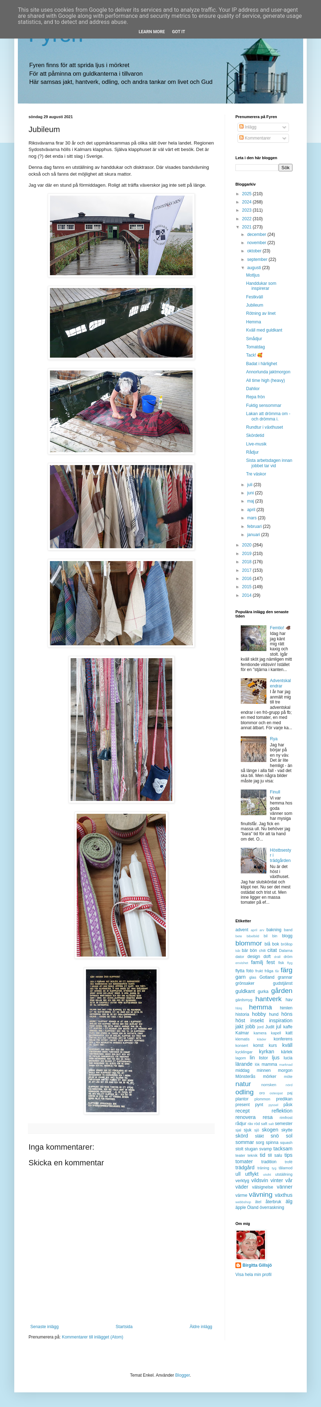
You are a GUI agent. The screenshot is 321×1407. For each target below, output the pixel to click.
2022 (247, 218)
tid (262, 1155)
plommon (262, 1099)
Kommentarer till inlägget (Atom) (92, 1337)
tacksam (282, 1148)
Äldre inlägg (201, 1326)
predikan (284, 1098)
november (257, 242)
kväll (287, 1045)
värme (241, 1195)
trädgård (245, 1167)
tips (288, 1155)
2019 (247, 553)
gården (281, 990)
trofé (288, 1162)
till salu (275, 1155)
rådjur (240, 1123)
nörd (289, 1085)
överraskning (272, 1207)
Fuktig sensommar (263, 405)
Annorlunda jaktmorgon (268, 371)
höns (286, 1014)
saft (264, 1123)
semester (283, 1123)
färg (286, 970)
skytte (286, 1130)
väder (241, 1187)
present (242, 1104)
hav (289, 999)
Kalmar (242, 1032)
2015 (247, 586)
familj (257, 962)
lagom (240, 1058)
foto (250, 970)
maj (251, 501)
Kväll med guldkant (264, 330)
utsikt (267, 1174)
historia (242, 1014)
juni (251, 492)
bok (275, 944)
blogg (287, 935)
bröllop (286, 944)
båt (237, 951)
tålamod (285, 1168)
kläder (261, 1039)
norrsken (268, 1085)
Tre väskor (256, 473)
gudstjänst (282, 983)
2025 (247, 193)
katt (289, 1032)
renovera (245, 1117)
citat (272, 950)
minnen (264, 1070)
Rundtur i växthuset (264, 427)
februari (255, 526)
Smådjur (254, 338)
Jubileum (254, 305)
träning (263, 1168)
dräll (277, 957)
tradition (269, 1161)
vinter (276, 1180)
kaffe (287, 1026)
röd (257, 1123)
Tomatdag (255, 346)
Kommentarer (255, 138)
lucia (288, 1057)
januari (254, 534)
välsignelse (262, 1187)
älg (289, 1201)
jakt (239, 1026)
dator (239, 956)
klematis (242, 1039)
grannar (285, 977)
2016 (247, 578)
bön (253, 950)
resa (267, 1117)
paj (289, 1093)
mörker (269, 1076)
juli (250, 484)
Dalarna (285, 950)
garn (240, 977)
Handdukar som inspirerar (261, 286)
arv (261, 930)
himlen (286, 1007)
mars (252, 517)
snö (275, 1136)
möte (288, 1076)
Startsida (124, 1326)
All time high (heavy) (265, 380)
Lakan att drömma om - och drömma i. (268, 416)
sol (289, 1136)
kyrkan (266, 1051)
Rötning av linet (261, 313)
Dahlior (253, 388)
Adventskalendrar (280, 683)
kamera (260, 1033)
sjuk (247, 1130)
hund (274, 1014)
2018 (247, 561)
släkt (259, 1136)
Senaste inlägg (44, 1326)
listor (263, 1057)
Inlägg (247, 127)
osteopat (276, 1093)
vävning (260, 1194)
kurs (273, 1045)
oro (262, 1093)
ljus (276, 1057)
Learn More (152, 31)
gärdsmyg (243, 1000)
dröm (288, 956)
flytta (239, 970)
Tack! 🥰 (254, 355)
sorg (260, 1142)
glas (252, 977)
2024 (247, 202)
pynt (259, 1104)
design (254, 956)
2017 (247, 570)
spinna (272, 1142)
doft (267, 956)
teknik (253, 1155)
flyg (289, 963)
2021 (247, 227)
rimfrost (286, 1117)
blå (267, 944)
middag (242, 1070)
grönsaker (244, 983)
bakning (273, 929)
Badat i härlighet (261, 363)
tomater (244, 1161)
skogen (270, 1130)
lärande (244, 1064)
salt (271, 1124)
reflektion (282, 1111)
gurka (263, 991)
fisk (281, 962)
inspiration (280, 1020)
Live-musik (256, 444)
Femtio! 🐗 (280, 627)
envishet (241, 963)
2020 (247, 545)
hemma (260, 1007)
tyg (274, 1168)
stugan (251, 1148)
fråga (269, 971)
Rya (273, 738)
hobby (259, 1014)
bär (245, 950)
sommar (244, 1142)
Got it (178, 31)
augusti (254, 267)
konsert (241, 1045)
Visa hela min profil (253, 1274)
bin (274, 936)
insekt (257, 1020)
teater (240, 1155)
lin (252, 1057)
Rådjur (252, 452)
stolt (239, 1148)
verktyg (242, 1180)
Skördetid (255, 435)
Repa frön (255, 396)
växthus (283, 1195)
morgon (285, 1070)
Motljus (253, 275)
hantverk (268, 999)
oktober (255, 250)
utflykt (252, 1174)
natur (243, 1084)
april (251, 509)
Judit (269, 1026)
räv (250, 1123)
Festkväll (254, 296)
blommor (248, 943)
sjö (256, 1130)
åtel (258, 1202)
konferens (283, 1039)
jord (260, 1027)
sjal (238, 1130)
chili (262, 950)
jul (278, 1026)
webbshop (243, 1202)
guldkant (245, 991)
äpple (240, 1207)
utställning (283, 1174)
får (277, 971)
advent (241, 929)
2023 (247, 210)
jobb (250, 1026)
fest (270, 962)
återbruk (273, 1201)
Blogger (182, 1375)
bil (266, 936)
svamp (265, 1148)
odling (244, 1092)
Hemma (253, 321)
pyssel (273, 1105)
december (257, 234)
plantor (242, 1098)
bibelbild (252, 936)
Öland (253, 1207)
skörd (241, 1136)
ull (237, 1174)
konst (258, 1045)
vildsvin (259, 1180)
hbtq (238, 1008)
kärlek (286, 1051)
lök (257, 1064)
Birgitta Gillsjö (257, 1265)
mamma (269, 1064)
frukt (259, 971)
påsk (288, 1104)
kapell (276, 1033)
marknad (285, 1064)
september (258, 259)
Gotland (266, 977)
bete (238, 936)
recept (242, 1111)
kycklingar (244, 1052)
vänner (284, 1187)
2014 (247, 595)
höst (240, 1020)
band (288, 930)
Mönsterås (245, 1076)
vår (288, 1180)
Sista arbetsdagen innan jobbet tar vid (269, 463)
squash (286, 1142)
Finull (275, 792)
